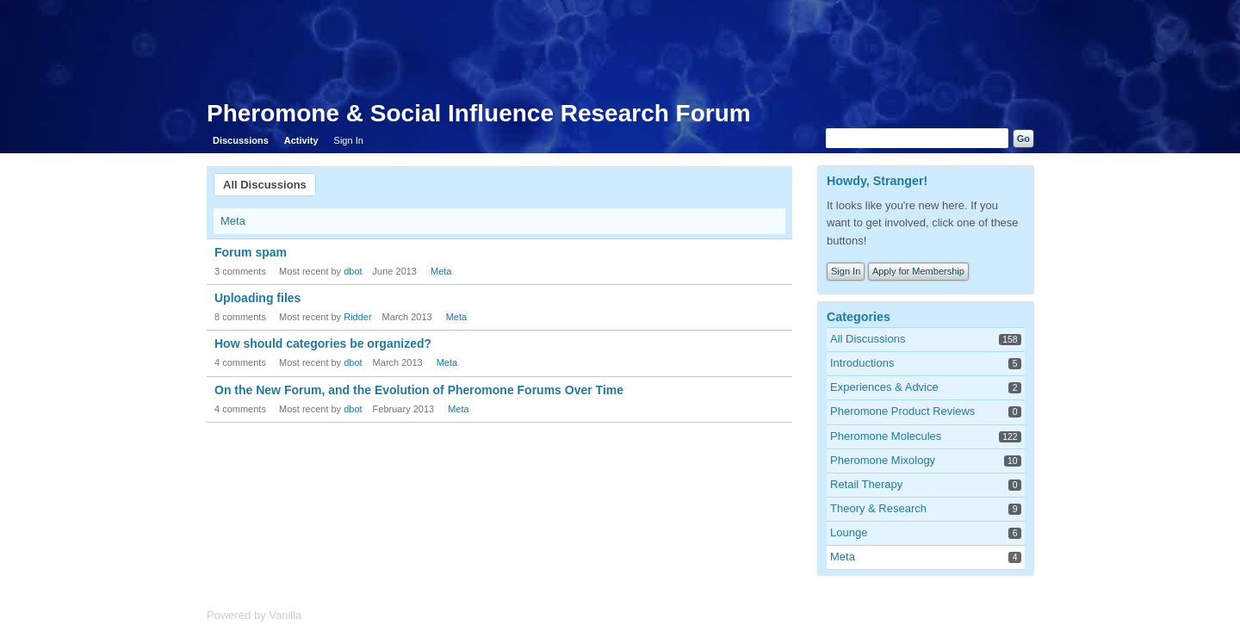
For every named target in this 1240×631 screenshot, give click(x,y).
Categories (858, 317)
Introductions (862, 362)
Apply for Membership (918, 271)
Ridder (357, 317)
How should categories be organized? (322, 343)
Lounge (848, 532)
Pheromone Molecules (885, 436)
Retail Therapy (866, 484)
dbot (353, 271)
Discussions (241, 140)
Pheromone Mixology (882, 460)
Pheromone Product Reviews (902, 411)
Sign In (348, 140)
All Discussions (265, 184)
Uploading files (257, 298)
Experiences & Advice (884, 386)
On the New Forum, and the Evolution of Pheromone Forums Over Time (418, 390)
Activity (301, 140)
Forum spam (250, 252)
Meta (232, 220)
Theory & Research (878, 508)
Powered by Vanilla (254, 615)
